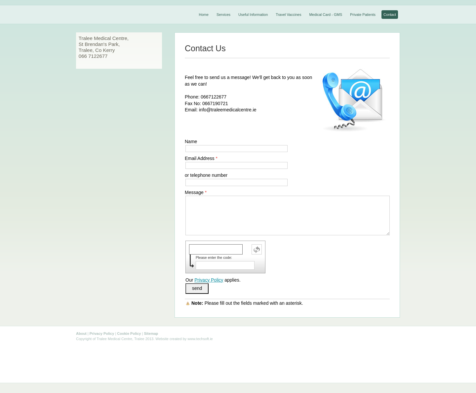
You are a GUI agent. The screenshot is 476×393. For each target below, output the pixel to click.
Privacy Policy (208, 280)
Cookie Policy (129, 333)
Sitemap (151, 333)
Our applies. (213, 280)
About (81, 333)
